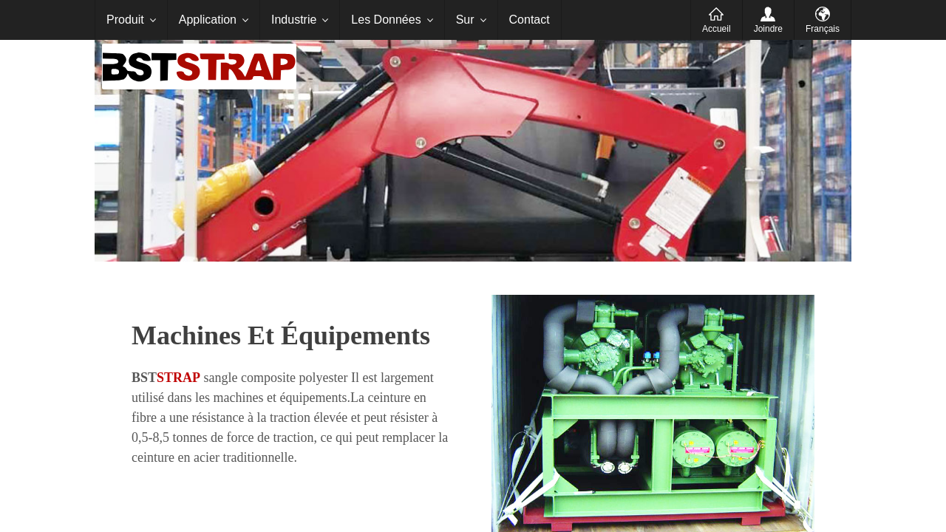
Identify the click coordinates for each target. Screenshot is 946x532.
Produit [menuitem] (125, 19)
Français (823, 29)
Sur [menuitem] (465, 19)
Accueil (716, 29)
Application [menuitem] (207, 19)
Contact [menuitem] (529, 19)
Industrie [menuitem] (293, 19)
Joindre (768, 29)
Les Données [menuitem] (386, 19)
